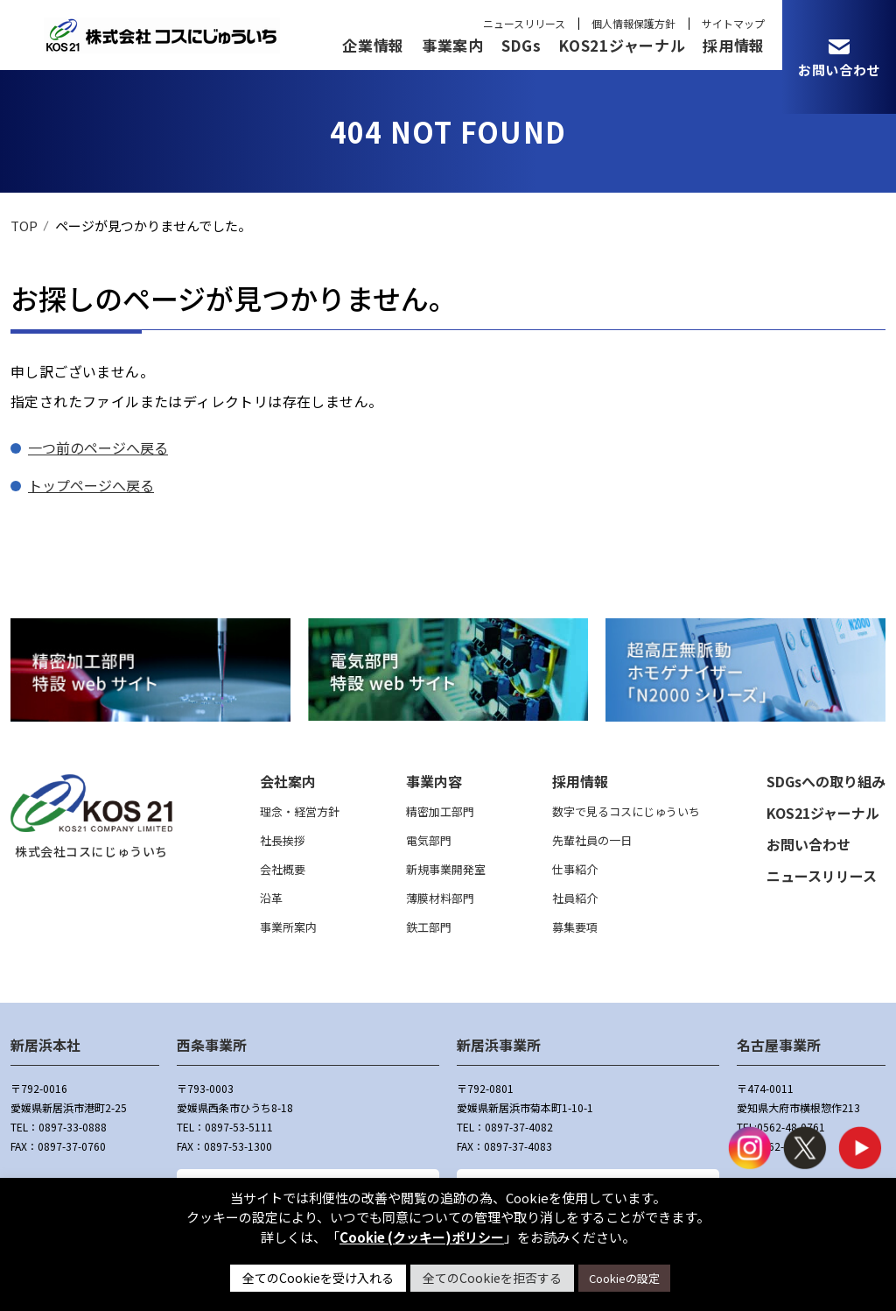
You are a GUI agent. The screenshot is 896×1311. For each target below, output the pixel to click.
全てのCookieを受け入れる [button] (318, 1277)
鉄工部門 (429, 927)
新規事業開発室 (446, 869)
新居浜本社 (45, 1044)
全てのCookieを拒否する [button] (492, 1277)
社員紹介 (575, 898)
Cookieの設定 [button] (624, 1278)
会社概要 (282, 869)
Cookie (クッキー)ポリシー (422, 1237)
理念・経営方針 (300, 811)
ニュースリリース (524, 23)
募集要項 (575, 927)
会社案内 (288, 781)
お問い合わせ (808, 844)
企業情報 (373, 45)
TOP (24, 225)
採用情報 (734, 45)
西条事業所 (212, 1044)
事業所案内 (288, 927)
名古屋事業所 (779, 1044)
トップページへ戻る (91, 485)
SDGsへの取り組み (826, 781)
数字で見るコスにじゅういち (626, 811)
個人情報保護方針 (634, 23)
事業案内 (453, 45)
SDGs (521, 45)
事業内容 (434, 781)
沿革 (271, 898)
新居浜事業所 (499, 1044)
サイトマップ (733, 23)
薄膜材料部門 (440, 898)
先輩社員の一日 (592, 840)
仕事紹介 (575, 869)
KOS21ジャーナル (621, 45)
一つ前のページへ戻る (98, 447)
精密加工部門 (440, 811)
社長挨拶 (282, 840)
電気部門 (429, 840)
